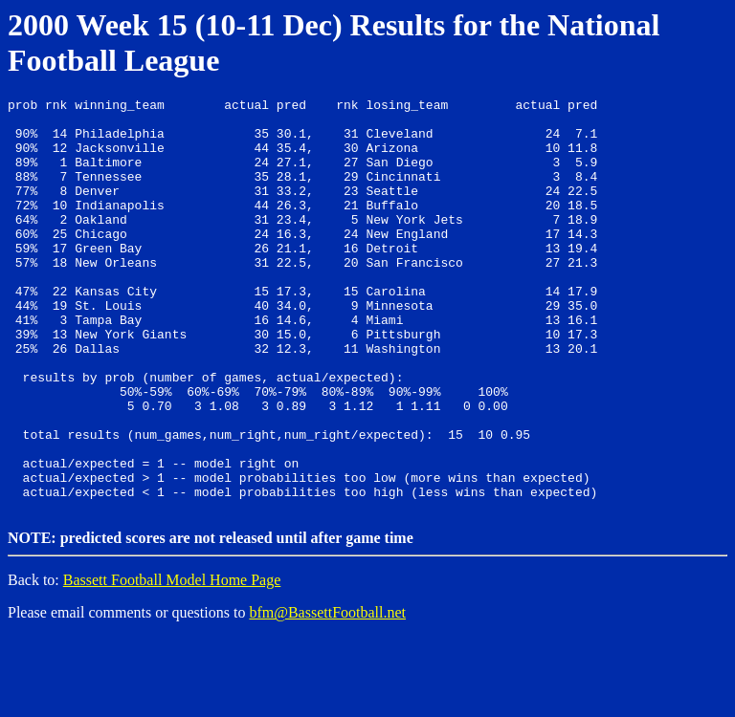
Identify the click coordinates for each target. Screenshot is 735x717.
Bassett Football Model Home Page (172, 660)
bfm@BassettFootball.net (327, 692)
